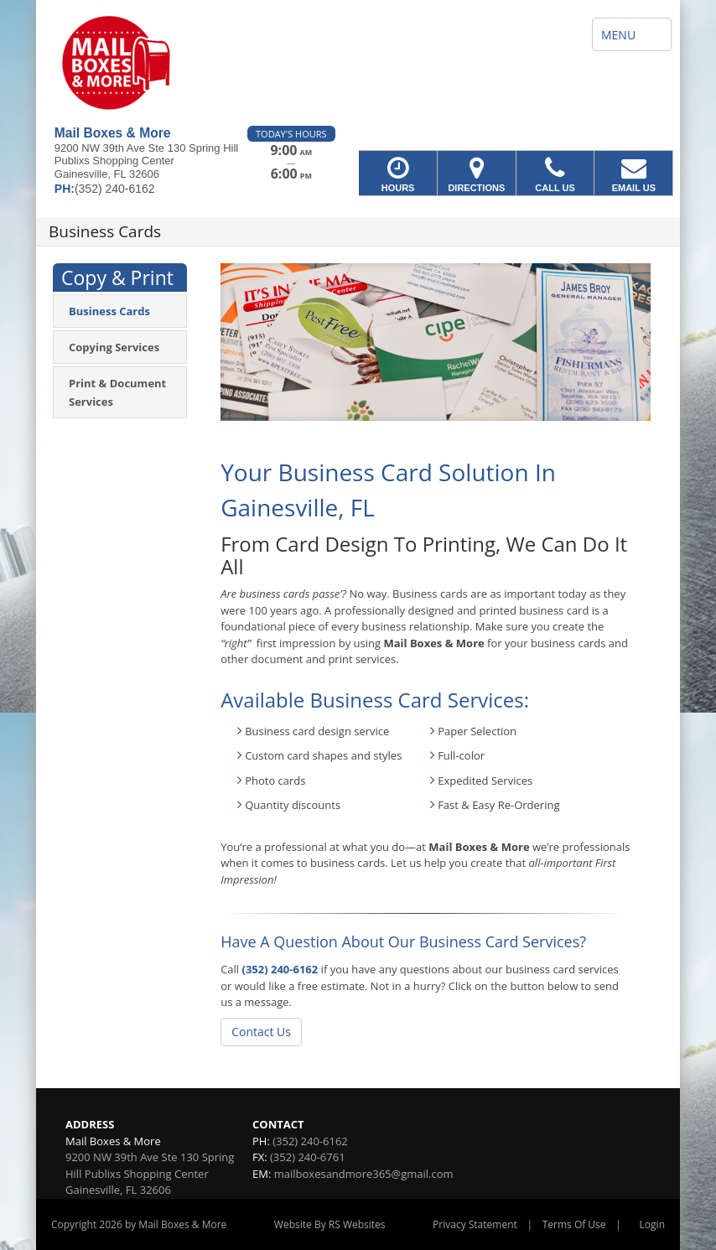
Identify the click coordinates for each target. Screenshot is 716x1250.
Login (652, 1224)
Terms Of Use (574, 1224)
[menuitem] (120, 311)
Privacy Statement (475, 1224)
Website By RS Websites (330, 1224)
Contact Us (261, 1032)
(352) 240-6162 (280, 969)
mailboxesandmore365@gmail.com (364, 1173)
